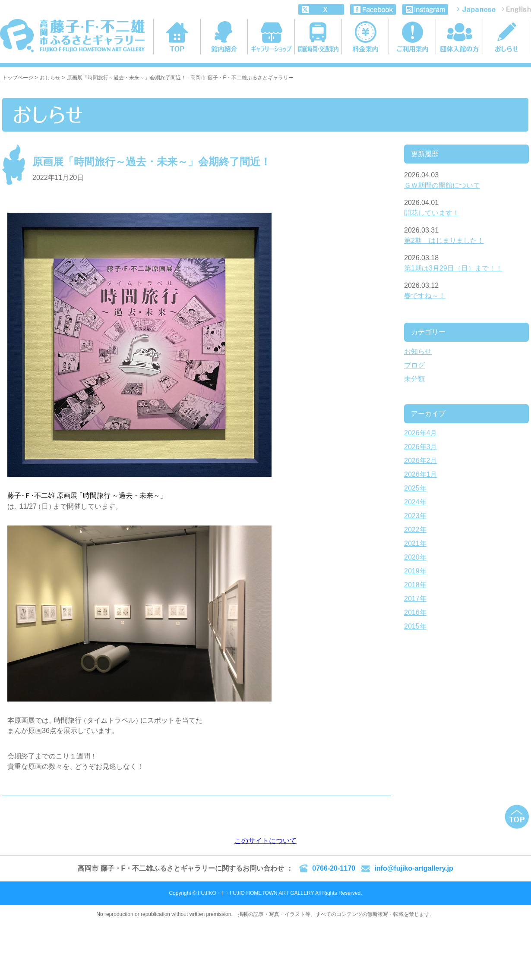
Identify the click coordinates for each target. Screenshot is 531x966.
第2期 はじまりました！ (444, 240)
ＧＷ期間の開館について (442, 185)
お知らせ (418, 351)
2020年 (415, 557)
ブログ (414, 365)
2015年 (415, 626)
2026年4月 (420, 433)
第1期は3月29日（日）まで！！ (453, 268)
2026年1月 (420, 474)
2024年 (415, 502)
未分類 (414, 379)
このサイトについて (265, 840)
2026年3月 (420, 446)
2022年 (415, 529)
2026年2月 (420, 460)
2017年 (415, 598)
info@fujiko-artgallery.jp (413, 868)
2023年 (415, 515)
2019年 (415, 571)
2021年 (415, 543)
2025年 (415, 488)
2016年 (415, 612)
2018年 (415, 584)
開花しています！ (431, 213)
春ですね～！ (425, 295)
